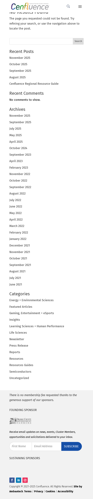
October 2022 (18, 180)
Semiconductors (20, 371)
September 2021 (20, 265)
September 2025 (20, 122)
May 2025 (15, 135)
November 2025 (19, 115)
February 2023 (18, 167)
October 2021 (18, 258)
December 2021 (19, 245)
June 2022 (15, 206)
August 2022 (17, 193)
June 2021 (15, 284)
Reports (14, 352)
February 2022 (18, 232)
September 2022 (20, 187)
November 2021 (19, 252)
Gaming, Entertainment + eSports (31, 313)
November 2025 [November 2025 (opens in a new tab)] (19, 58)
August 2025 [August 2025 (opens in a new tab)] (17, 77)
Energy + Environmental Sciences (31, 300)
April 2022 (16, 219)
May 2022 (15, 213)
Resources (16, 359)
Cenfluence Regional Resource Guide (34, 84)
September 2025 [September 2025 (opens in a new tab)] (20, 71)
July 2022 (15, 200)
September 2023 (20, 155)
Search (78, 41)
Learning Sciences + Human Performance (36, 326)
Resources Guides (21, 365)
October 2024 (18, 148)
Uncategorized (19, 378)
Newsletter (16, 339)
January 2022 (17, 239)
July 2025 (15, 128)
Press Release (18, 345)
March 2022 (16, 226)
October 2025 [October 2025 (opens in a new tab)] (18, 64)
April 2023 (16, 161)
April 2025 (16, 142)
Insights (14, 320)
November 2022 (19, 174)
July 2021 (15, 278)
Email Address (43, 446)
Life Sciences (18, 332)
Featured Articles (20, 307)
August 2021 (17, 271)
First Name (19, 446)
